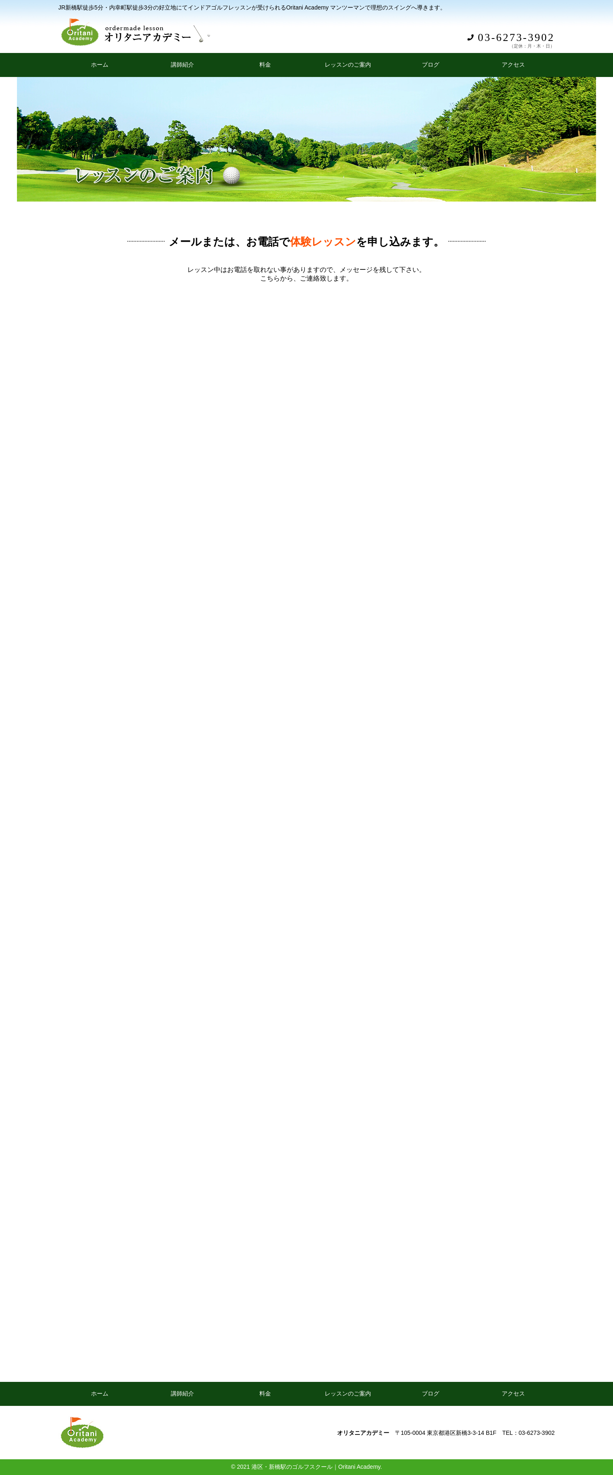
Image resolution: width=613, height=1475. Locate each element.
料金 (265, 64)
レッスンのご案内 (348, 64)
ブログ (430, 64)
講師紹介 (182, 64)
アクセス (513, 64)
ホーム (99, 64)
